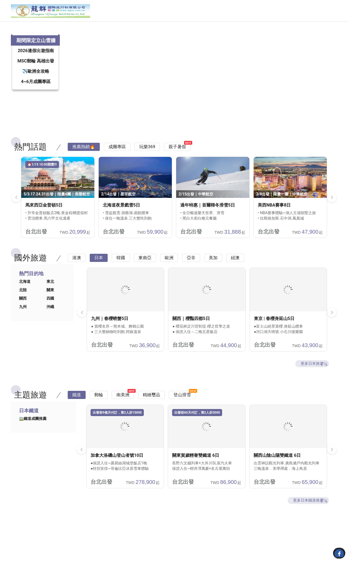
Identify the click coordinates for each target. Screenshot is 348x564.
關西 (23, 312)
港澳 (76, 271)
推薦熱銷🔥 (83, 160)
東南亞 (144, 271)
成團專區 (117, 160)
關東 (50, 303)
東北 (50, 295)
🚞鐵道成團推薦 (32, 432)
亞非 (191, 271)
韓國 (120, 271)
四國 (50, 312)
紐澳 (235, 271)
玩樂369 (147, 160)
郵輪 (98, 408)
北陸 (23, 303)
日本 (98, 271)
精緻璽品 (151, 408)
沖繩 (50, 320)
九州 (23, 320)
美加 (213, 271)
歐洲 (169, 271)
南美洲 (122, 408)
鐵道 (76, 408)
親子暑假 (177, 160)
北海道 (24, 295)
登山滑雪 (182, 408)
